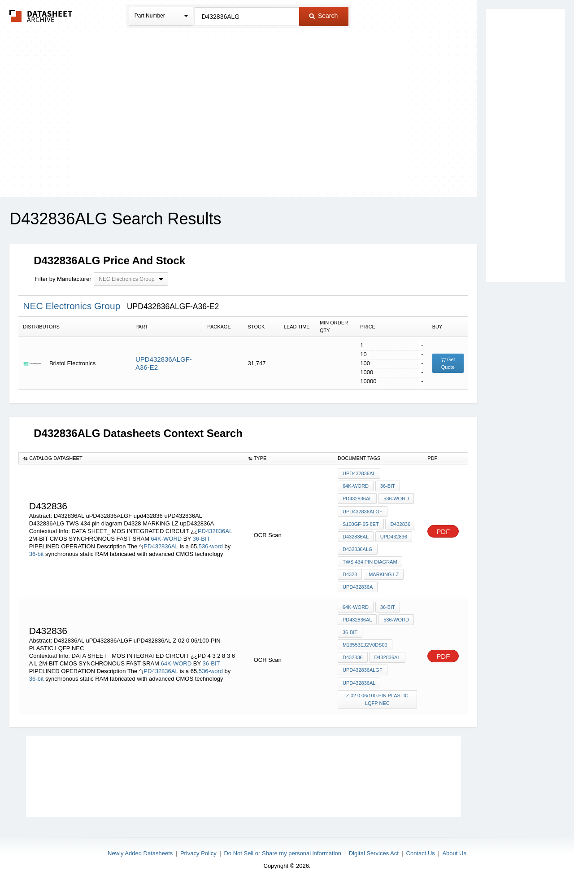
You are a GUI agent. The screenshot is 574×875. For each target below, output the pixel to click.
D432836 (400, 522)
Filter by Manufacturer (63, 279)
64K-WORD (166, 536)
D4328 (350, 570)
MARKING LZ (383, 570)
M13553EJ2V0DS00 (365, 638)
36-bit (36, 551)
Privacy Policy (198, 844)
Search (323, 15)
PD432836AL (215, 528)
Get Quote (448, 363)
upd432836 (393, 534)
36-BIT (201, 536)
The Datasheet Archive (41, 16)
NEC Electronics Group (73, 306)
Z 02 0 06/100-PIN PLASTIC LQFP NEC (377, 690)
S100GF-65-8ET (361, 522)
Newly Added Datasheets (140, 844)
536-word (211, 544)
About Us (454, 844)
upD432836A (358, 582)
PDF (443, 529)
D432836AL (356, 534)
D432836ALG (358, 546)
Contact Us (420, 844)
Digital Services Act (374, 844)
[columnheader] (131, 458)
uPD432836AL (359, 473)
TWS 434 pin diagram (370, 558)
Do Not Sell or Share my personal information (282, 844)
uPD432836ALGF (363, 509)
